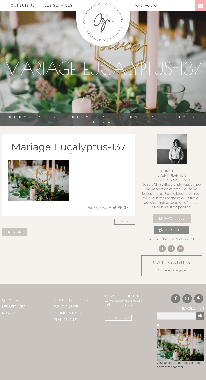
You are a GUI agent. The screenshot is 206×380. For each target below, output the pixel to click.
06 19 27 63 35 (122, 305)
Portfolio (145, 5)
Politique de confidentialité (69, 310)
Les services (59, 5)
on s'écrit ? (170, 230)
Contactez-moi (118, 317)
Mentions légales (71, 300)
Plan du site (65, 320)
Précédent (125, 221)
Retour (14, 232)
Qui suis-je (23, 5)
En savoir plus (171, 218)
